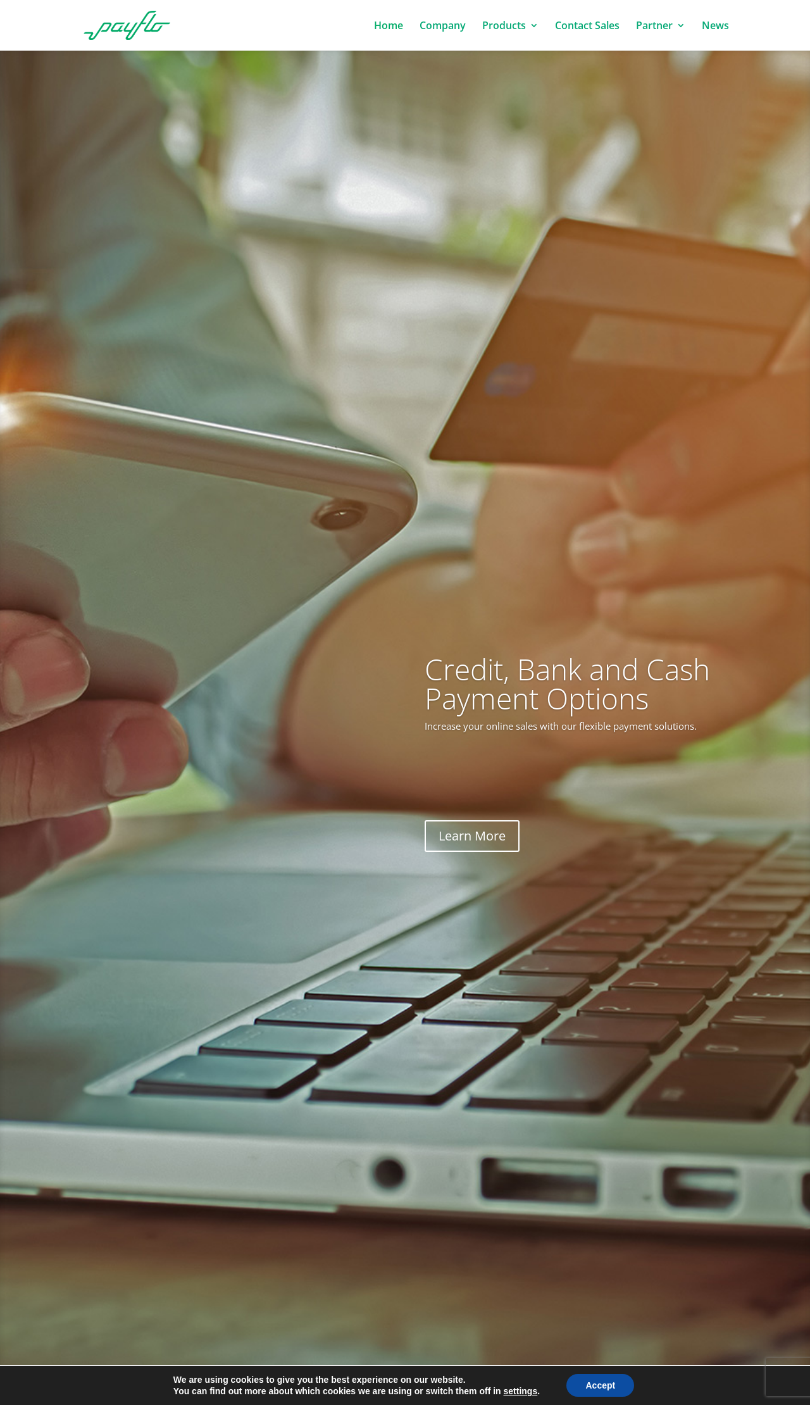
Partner (654, 26)
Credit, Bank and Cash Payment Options (567, 683)
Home (388, 26)
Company (443, 26)
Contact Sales (587, 26)
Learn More (472, 835)
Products (504, 26)
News (715, 26)
